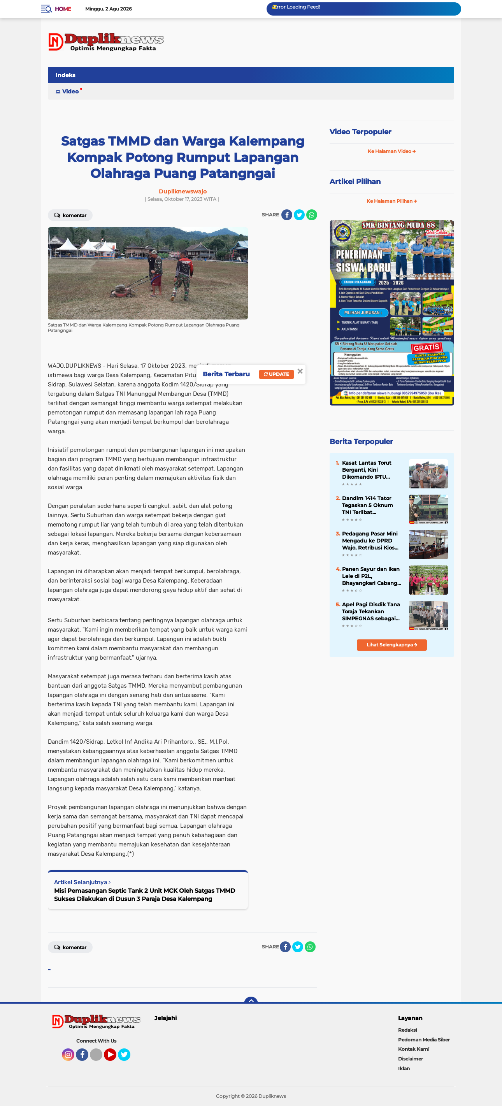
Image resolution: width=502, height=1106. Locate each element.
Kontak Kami (413, 1049)
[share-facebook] (286, 214)
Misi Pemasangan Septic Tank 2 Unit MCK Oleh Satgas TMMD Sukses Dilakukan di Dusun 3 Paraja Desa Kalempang (144, 894)
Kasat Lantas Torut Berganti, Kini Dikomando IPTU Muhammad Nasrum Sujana (369, 470)
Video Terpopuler (360, 132)
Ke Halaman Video (392, 151)
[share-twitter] (299, 214)
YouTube (115, 1058)
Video (70, 91)
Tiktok (98, 1058)
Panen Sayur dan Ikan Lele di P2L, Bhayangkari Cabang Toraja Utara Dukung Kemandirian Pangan (371, 576)
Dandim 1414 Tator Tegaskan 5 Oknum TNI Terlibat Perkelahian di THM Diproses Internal (367, 505)
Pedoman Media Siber (424, 1040)
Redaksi (407, 1030)
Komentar (70, 214)
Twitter (127, 1058)
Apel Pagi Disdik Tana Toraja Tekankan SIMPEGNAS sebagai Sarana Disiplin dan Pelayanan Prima (371, 611)
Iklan (404, 1068)
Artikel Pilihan (355, 181)
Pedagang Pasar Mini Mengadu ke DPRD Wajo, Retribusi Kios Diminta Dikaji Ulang (370, 540)
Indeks (65, 75)
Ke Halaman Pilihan (392, 201)
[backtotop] (251, 1004)
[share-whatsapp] (311, 214)
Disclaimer (410, 1059)
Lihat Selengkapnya (392, 645)
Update (276, 374)
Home (63, 8)
